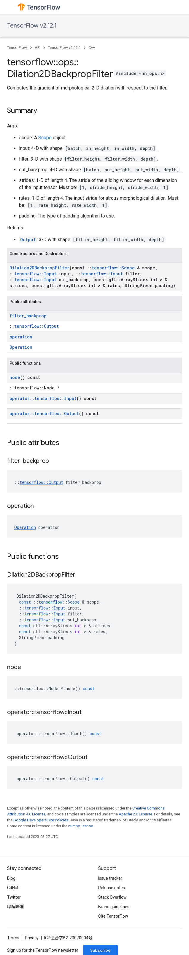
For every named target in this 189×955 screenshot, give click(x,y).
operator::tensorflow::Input (43, 398)
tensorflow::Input (35, 273)
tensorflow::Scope (113, 268)
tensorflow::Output (36, 326)
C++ (91, 47)
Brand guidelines (113, 906)
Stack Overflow (112, 897)
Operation (20, 347)
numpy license (80, 826)
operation (20, 337)
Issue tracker (110, 878)
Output (28, 239)
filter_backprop (28, 316)
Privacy (32, 937)
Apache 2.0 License (135, 814)
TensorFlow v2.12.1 (32, 25)
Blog (11, 878)
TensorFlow (17, 47)
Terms (13, 937)
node (14, 377)
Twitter (14, 897)
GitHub (13, 887)
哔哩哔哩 (15, 906)
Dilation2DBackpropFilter (39, 268)
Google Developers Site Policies (40, 820)
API (37, 47)
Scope (45, 137)
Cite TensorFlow (113, 916)
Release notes (111, 887)
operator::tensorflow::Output (44, 413)
